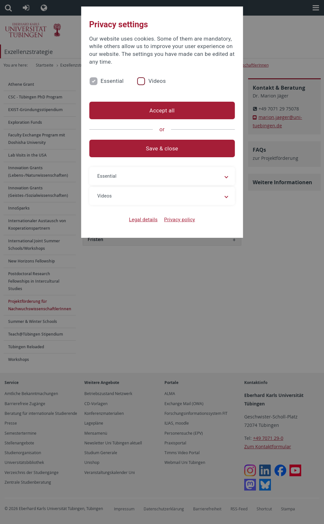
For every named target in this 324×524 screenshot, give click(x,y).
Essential (112, 81)
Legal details (143, 220)
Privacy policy (179, 220)
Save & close (162, 148)
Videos (157, 81)
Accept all (162, 110)
